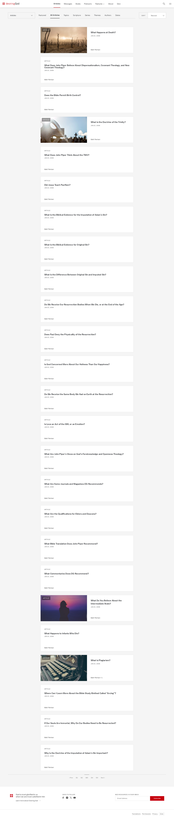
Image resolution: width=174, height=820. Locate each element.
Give (118, 4)
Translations (136, 814)
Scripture (77, 15)
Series (87, 15)
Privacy (155, 814)
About (110, 4)
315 (97, 778)
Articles (57, 4)
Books (78, 4)
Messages (68, 4)
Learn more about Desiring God (28, 801)
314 (92, 778)
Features (98, 4)
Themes (97, 15)
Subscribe (157, 798)
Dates (117, 15)
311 (77, 778)
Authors (108, 15)
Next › (103, 778)
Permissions (146, 814)
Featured (42, 15)
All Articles (55, 15)
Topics (66, 15)
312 (82, 778)
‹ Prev (71, 778)
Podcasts (88, 4)
